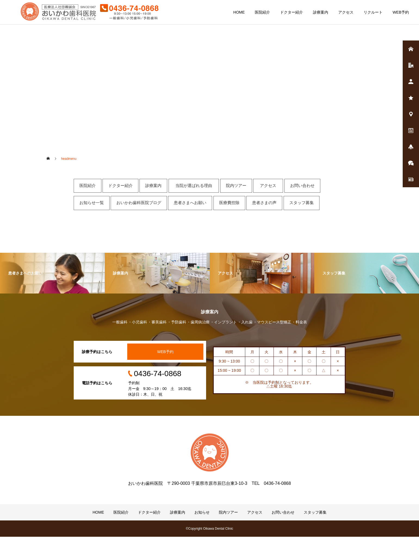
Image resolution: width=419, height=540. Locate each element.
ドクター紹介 (291, 12)
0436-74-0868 (157, 377)
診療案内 (320, 12)
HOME (239, 12)
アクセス (345, 12)
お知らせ (202, 515)
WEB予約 (401, 12)
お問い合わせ (283, 515)
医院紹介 (262, 12)
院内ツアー (228, 515)
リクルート (373, 12)
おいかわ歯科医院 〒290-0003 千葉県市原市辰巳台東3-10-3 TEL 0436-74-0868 (209, 486)
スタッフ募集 (315, 515)
